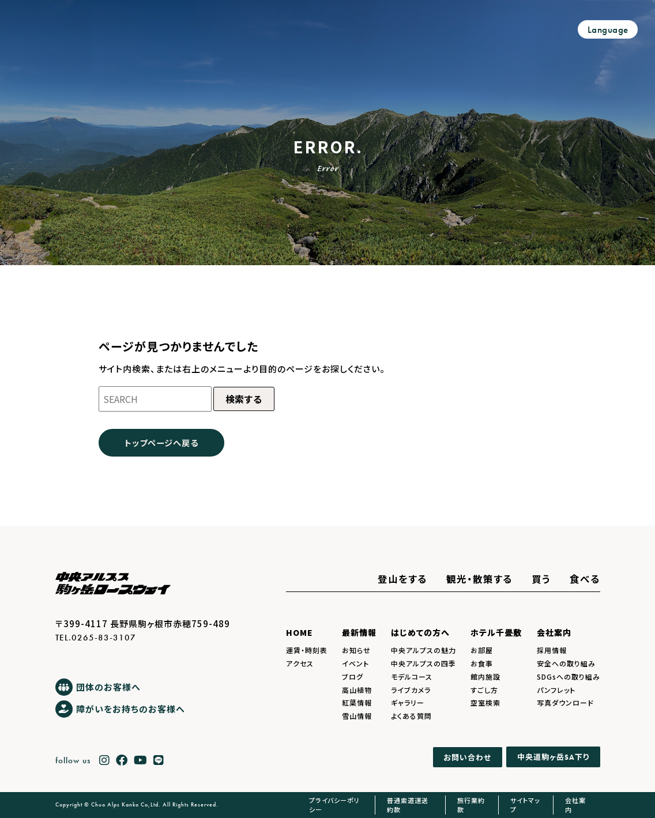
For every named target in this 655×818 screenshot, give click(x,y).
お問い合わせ (467, 757)
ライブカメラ (411, 690)
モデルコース (411, 676)
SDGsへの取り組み (568, 676)
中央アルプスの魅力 (423, 650)
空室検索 (485, 702)
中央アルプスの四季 (423, 663)
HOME (299, 632)
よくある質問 (411, 716)
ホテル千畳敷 (496, 632)
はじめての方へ (420, 632)
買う (541, 579)
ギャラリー (407, 702)
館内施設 (485, 676)
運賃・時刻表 (307, 650)
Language (608, 30)
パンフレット (556, 690)
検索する (243, 399)
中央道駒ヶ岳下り (553, 756)
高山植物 (357, 690)
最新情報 (359, 632)
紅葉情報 (357, 702)
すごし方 (484, 690)
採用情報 (552, 650)
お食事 (481, 663)
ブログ (352, 676)
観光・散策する (479, 579)
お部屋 (481, 650)
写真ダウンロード (565, 702)
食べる (585, 579)
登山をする (402, 579)
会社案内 (554, 632)
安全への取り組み (566, 663)
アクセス (300, 663)
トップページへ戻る (161, 442)
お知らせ (356, 650)
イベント (355, 663)
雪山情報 (357, 716)
